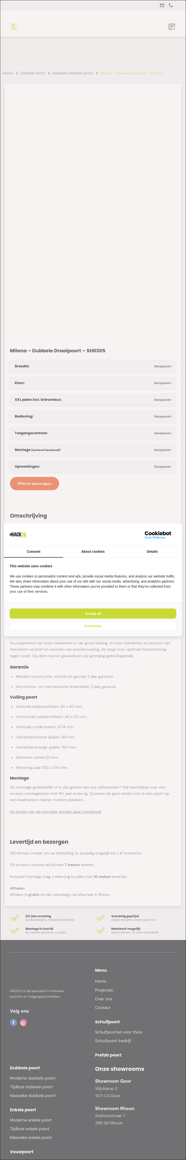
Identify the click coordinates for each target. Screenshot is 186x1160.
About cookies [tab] (93, 551)
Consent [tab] (33, 551)
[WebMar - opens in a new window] (158, 534)
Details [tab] (152, 551)
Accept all (93, 614)
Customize (93, 626)
